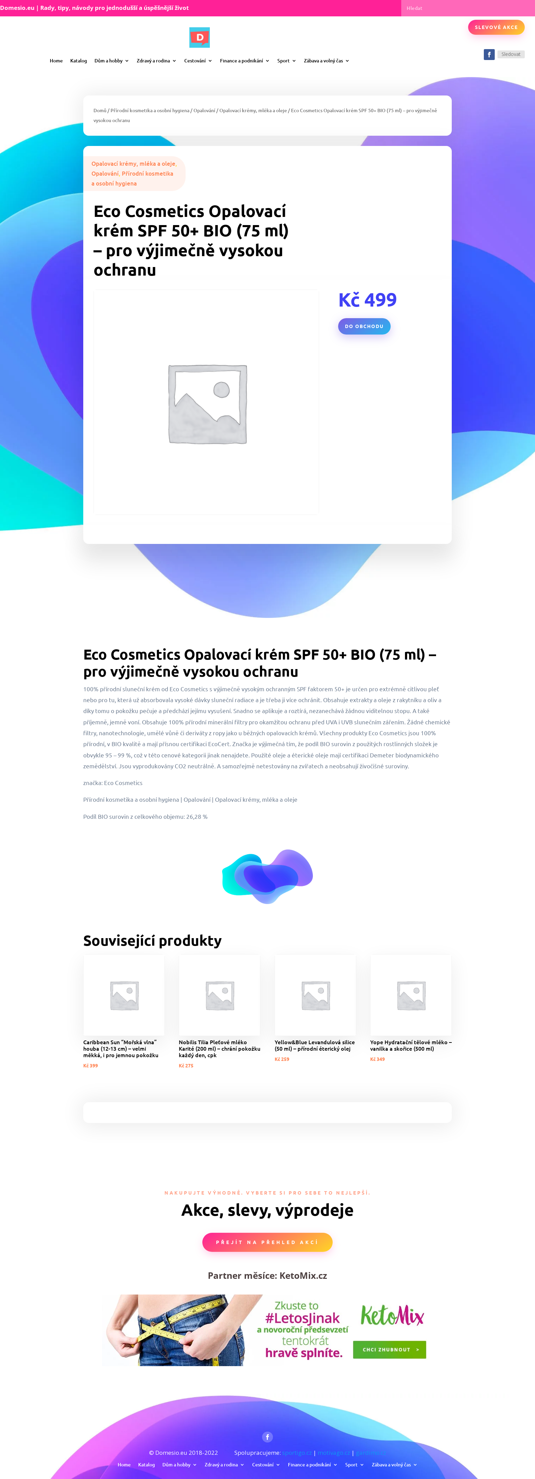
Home (56, 60)
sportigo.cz (297, 1452)
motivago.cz (334, 1452)
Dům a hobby (108, 60)
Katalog (78, 60)
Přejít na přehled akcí (267, 1242)
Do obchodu (364, 326)
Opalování (204, 110)
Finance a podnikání (241, 60)
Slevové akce (496, 27)
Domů (99, 110)
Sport (283, 60)
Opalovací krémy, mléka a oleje (253, 110)
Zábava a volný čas (323, 60)
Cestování (195, 60)
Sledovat (511, 54)
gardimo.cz (371, 1452)
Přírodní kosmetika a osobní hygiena (150, 110)
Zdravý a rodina (153, 60)
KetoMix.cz (303, 1275)
